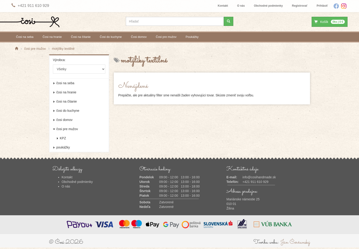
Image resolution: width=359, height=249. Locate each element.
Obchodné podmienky (268, 5)
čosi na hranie (52, 37)
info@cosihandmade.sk (259, 177)
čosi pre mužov (166, 37)
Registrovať (299, 5)
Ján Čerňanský (295, 242)
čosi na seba (24, 37)
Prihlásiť (322, 5)
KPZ (61, 138)
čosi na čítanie (81, 37)
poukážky (192, 37)
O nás (241, 5)
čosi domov (139, 37)
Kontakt (223, 5)
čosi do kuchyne (111, 37)
